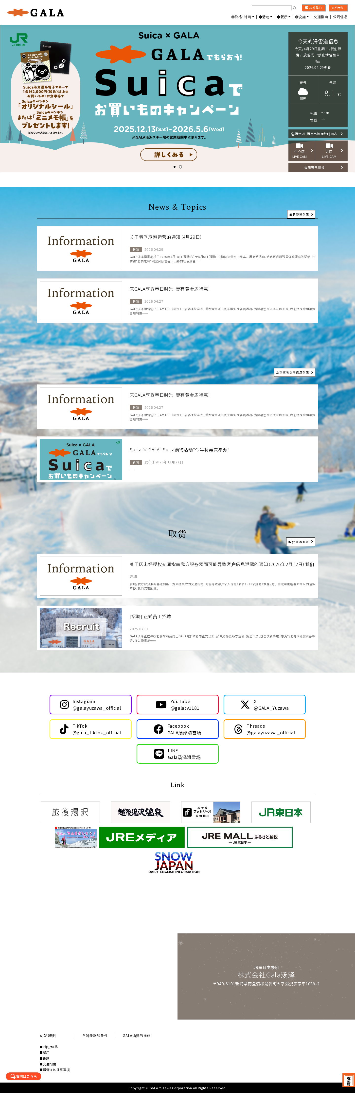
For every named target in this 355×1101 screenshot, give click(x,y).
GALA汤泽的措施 (142, 1043)
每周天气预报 (317, 166)
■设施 (44, 1066)
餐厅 (282, 16)
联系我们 (313, 7)
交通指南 (321, 16)
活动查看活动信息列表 (292, 369)
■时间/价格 (48, 1054)
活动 (264, 16)
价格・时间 (241, 16)
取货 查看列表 (298, 539)
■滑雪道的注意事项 (54, 1077)
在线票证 (338, 7)
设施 (300, 16)
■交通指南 (47, 1072)
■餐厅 (44, 1060)
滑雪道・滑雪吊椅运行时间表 (316, 133)
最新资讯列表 (299, 211)
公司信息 (340, 16)
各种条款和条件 (97, 1043)
